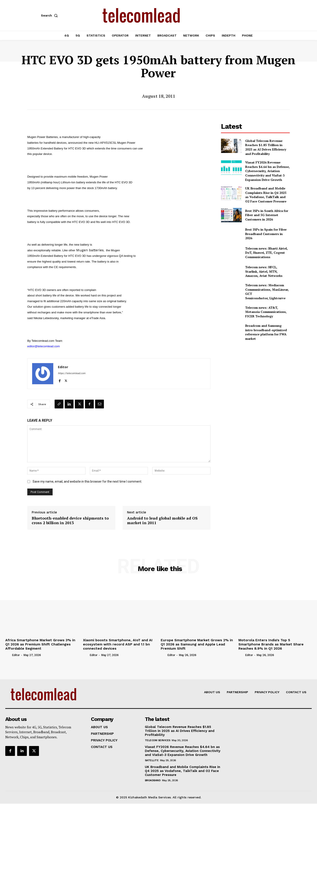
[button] (50, 15)
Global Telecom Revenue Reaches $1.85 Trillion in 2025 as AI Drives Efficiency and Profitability (265, 147)
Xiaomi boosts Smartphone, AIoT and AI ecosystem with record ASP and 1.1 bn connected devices (118, 644)
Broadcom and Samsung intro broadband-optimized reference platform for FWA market (266, 332)
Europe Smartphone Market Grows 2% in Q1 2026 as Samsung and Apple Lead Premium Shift (197, 644)
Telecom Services (157, 740)
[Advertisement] (255, 375)
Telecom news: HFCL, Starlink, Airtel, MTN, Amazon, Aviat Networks (263, 271)
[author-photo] (8, 654)
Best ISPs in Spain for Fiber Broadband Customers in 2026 (266, 233)
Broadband (153, 780)
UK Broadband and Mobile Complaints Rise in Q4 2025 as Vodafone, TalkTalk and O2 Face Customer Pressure (265, 194)
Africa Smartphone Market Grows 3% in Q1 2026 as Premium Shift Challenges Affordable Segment (40, 644)
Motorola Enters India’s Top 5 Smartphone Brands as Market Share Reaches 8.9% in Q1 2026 (271, 644)
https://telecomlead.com (71, 373)
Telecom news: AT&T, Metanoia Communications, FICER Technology (266, 311)
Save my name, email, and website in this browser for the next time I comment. (87, 481)
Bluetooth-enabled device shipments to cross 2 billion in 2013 (70, 520)
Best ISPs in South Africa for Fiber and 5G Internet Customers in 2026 (266, 215)
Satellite (152, 760)
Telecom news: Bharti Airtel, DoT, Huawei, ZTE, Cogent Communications (266, 252)
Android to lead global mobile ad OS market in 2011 (162, 520)
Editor (63, 367)
